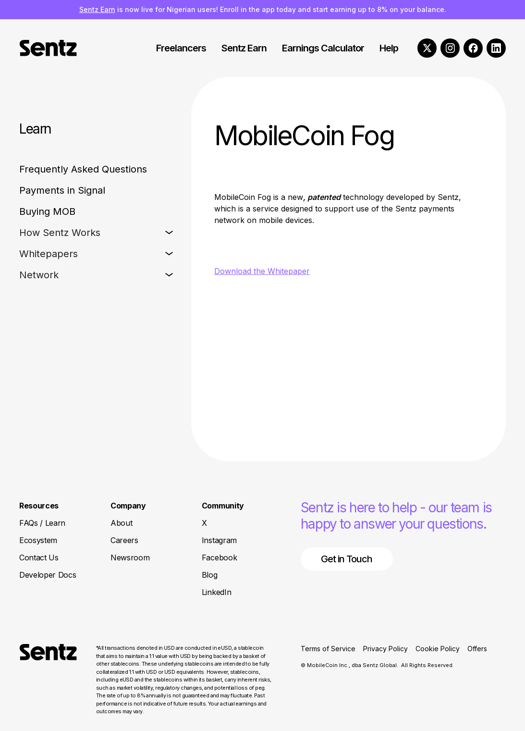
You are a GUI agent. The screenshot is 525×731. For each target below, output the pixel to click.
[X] (427, 48)
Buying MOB (47, 211)
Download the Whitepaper (262, 271)
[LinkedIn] (496, 48)
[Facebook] (473, 48)
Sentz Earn (97, 9)
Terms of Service (328, 648)
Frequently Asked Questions (83, 169)
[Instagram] (450, 48)
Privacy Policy (385, 648)
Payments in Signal (62, 190)
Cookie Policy (437, 648)
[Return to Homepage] (48, 680)
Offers (477, 648)
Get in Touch (346, 559)
